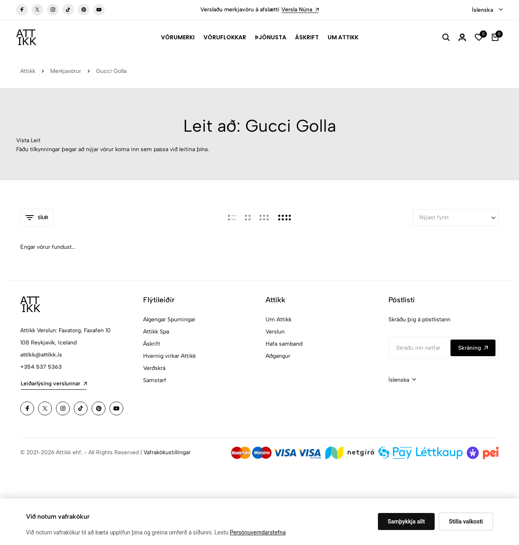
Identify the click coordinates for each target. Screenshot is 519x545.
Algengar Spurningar (169, 319)
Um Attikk (343, 37)
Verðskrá (154, 368)
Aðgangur (278, 356)
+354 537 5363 (41, 366)
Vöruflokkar (225, 37)
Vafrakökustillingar (167, 452)
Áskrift (307, 37)
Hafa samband (284, 343)
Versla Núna (300, 9)
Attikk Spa (156, 331)
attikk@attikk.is (41, 354)
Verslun (275, 331)
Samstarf (154, 380)
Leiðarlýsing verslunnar (54, 383)
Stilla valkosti (466, 521)
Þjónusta (270, 37)
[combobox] (487, 10)
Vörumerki (178, 37)
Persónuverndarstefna (258, 532)
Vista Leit (28, 140)
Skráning (473, 347)
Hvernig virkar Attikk (169, 356)
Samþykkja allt (406, 521)
